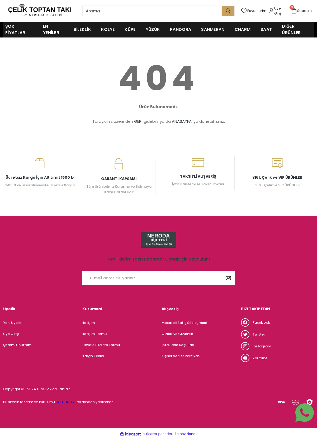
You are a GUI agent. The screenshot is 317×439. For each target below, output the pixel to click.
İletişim (88, 322)
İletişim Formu (94, 333)
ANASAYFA (182, 121)
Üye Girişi (11, 333)
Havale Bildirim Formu (101, 344)
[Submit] (228, 278)
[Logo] (39, 11)
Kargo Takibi (93, 355)
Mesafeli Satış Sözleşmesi (184, 322)
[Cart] (302, 11)
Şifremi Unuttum (17, 344)
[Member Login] (279, 11)
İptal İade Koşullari (178, 344)
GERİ (138, 121)
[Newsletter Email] (158, 278)
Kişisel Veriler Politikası (181, 355)
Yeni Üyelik (12, 322)
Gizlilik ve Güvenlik (177, 333)
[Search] (158, 11)
